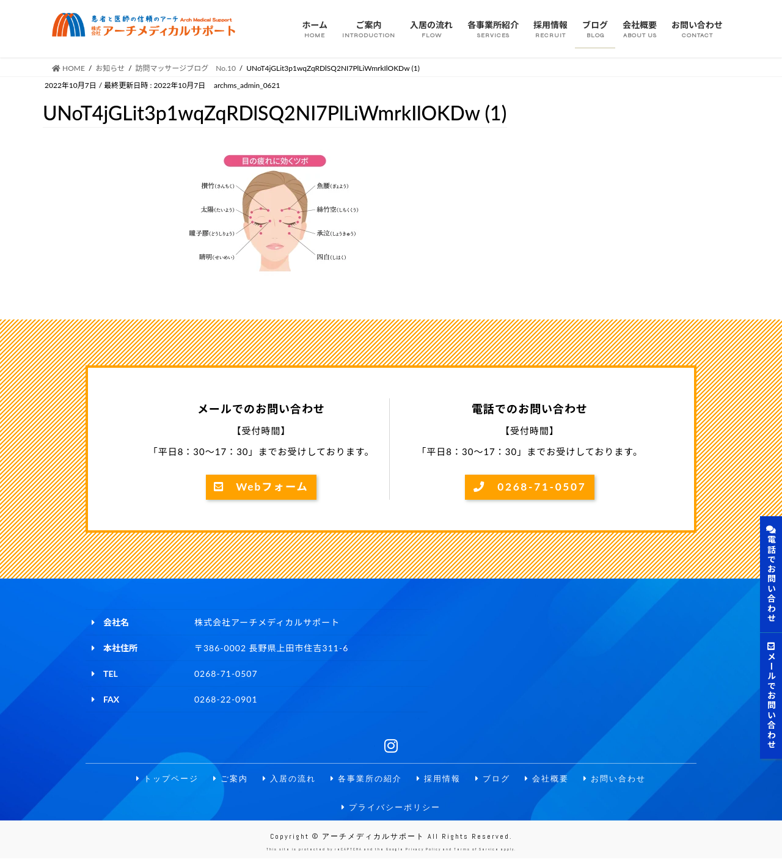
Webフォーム (261, 487)
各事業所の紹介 (365, 780)
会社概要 (553, 780)
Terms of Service (476, 852)
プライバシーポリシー (391, 809)
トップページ (158, 780)
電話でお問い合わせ (771, 574)
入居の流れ (285, 780)
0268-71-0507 (530, 487)
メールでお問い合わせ (771, 696)
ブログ (497, 780)
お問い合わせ (624, 780)
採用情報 (441, 780)
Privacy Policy (423, 852)
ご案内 (223, 780)
